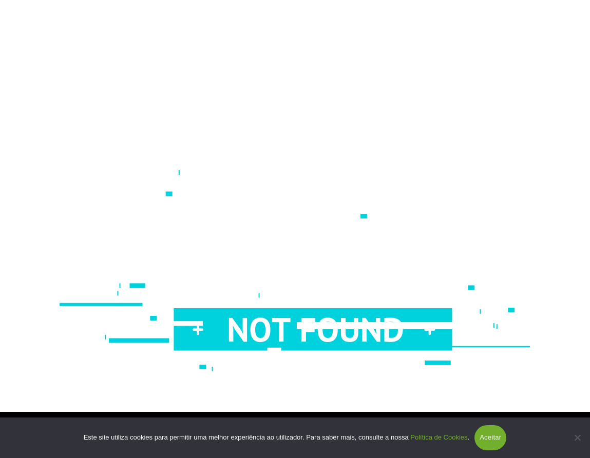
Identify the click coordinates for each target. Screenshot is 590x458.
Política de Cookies (438, 437)
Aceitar (490, 437)
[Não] (577, 437)
